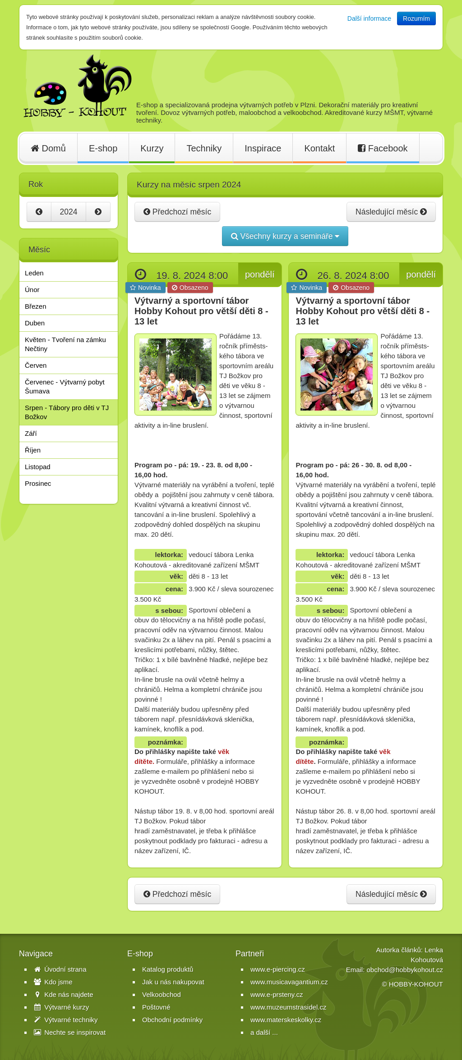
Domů (48, 148)
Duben (35, 323)
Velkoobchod (161, 994)
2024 (69, 211)
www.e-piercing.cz (277, 969)
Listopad (38, 467)
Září (31, 433)
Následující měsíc (391, 211)
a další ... (264, 1032)
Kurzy (151, 148)
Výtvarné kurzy (61, 1007)
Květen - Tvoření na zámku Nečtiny (65, 344)
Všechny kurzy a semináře (285, 236)
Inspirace (263, 148)
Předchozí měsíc (177, 211)
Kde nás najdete (63, 994)
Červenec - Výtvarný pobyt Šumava (65, 386)
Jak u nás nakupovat (173, 982)
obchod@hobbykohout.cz (404, 969)
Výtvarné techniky (66, 1019)
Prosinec (38, 483)
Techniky (204, 148)
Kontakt (319, 148)
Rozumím (416, 18)
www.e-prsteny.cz (276, 994)
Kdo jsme (53, 982)
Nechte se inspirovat (70, 1032)
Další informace (369, 18)
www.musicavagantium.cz (289, 982)
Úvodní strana (60, 969)
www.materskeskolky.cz (285, 1019)
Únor (32, 289)
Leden (34, 273)
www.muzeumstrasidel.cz (288, 1007)
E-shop (103, 148)
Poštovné (156, 1007)
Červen (35, 365)
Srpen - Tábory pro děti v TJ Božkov (67, 412)
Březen (35, 306)
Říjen (33, 450)
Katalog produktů (167, 969)
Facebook (382, 148)
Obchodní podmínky (172, 1019)
